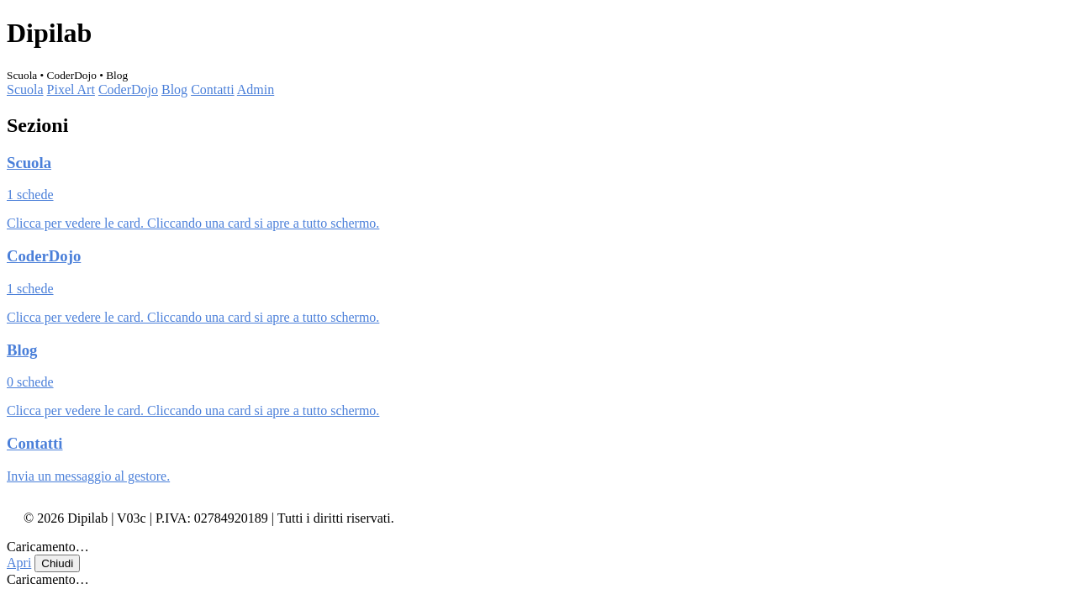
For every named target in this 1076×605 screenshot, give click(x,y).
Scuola (25, 89)
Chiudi (57, 563)
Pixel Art (71, 89)
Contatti (213, 89)
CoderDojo (128, 89)
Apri (19, 562)
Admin (255, 89)
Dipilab (49, 33)
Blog (174, 89)
